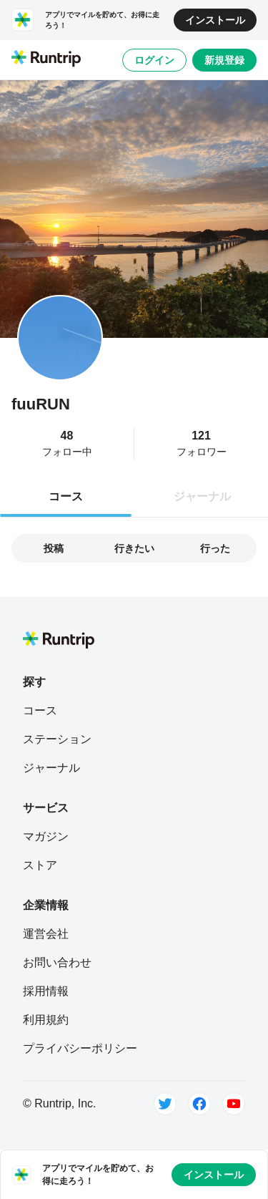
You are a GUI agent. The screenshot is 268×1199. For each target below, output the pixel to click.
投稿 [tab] (54, 548)
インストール (215, 20)
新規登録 (224, 60)
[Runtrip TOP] (46, 59)
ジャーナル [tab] (202, 496)
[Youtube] (233, 1103)
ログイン (154, 60)
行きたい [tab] (134, 548)
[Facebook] (199, 1103)
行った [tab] (215, 548)
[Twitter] (165, 1103)
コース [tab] (66, 496)
